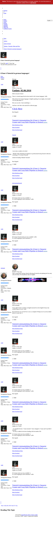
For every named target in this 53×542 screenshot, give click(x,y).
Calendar (5, 24)
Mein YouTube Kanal (17, 130)
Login (4, 13)
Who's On (5, 27)
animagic (3, 268)
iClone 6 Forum (7, 43)
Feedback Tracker (7, 28)
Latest (4, 22)
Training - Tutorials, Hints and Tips (11, 46)
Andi (6, 63)
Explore (5, 21)
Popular (5, 23)
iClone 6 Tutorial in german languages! (12, 49)
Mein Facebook (15, 127)
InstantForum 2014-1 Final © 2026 (29, 514)
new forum (33, 2)
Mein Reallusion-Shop (17, 125)
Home (4, 19)
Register (5, 10)
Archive (5, 41)
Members (5, 26)
